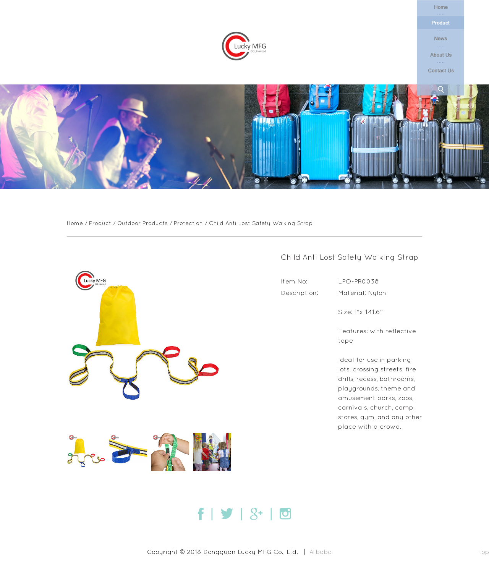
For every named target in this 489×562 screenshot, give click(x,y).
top (484, 551)
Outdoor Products (142, 223)
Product (100, 223)
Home (75, 223)
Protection (188, 223)
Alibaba (320, 551)
